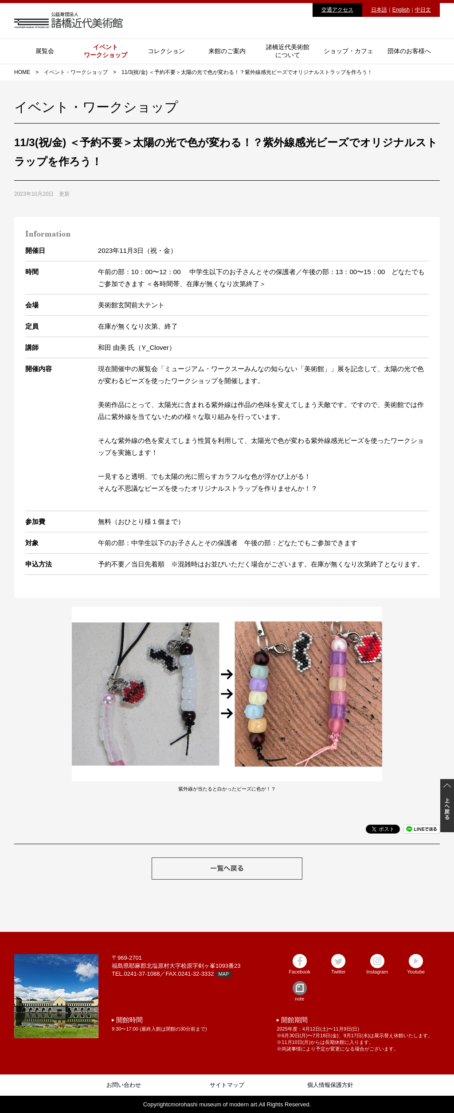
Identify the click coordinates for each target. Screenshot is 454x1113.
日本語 (379, 10)
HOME (22, 72)
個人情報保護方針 (330, 1085)
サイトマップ (227, 1085)
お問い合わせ (123, 1085)
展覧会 (44, 50)
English (401, 10)
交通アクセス (337, 10)
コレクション (166, 50)
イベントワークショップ (105, 50)
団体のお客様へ (409, 50)
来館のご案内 (227, 50)
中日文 (423, 10)
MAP (224, 974)
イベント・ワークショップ (76, 72)
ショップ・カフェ (348, 50)
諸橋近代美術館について (287, 50)
